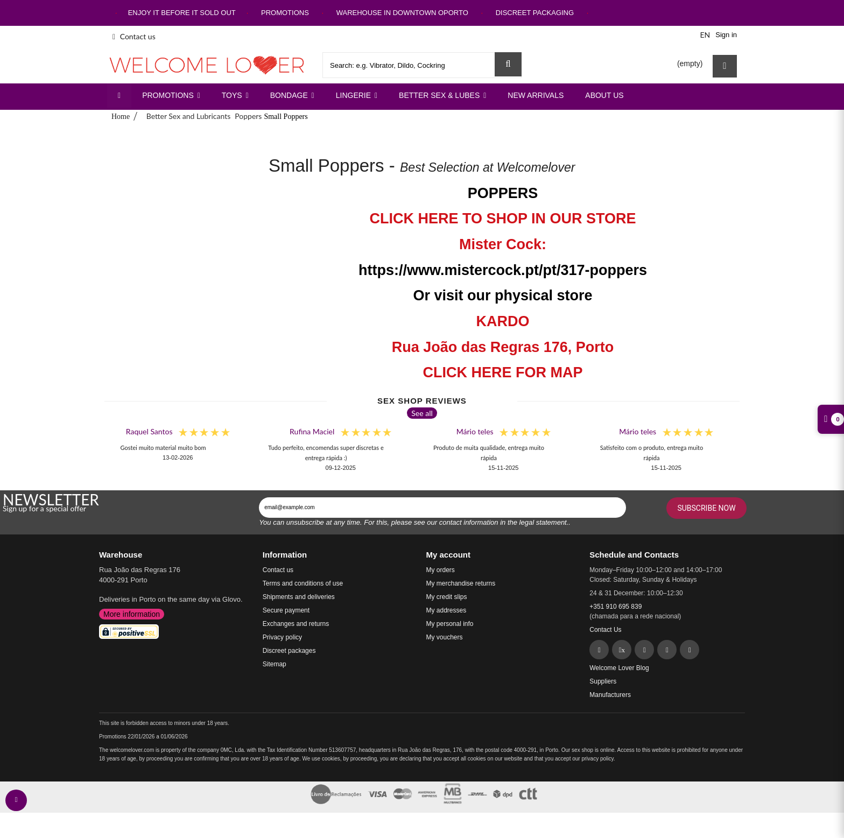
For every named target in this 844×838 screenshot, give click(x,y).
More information (131, 614)
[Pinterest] (644, 649)
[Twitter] (621, 649)
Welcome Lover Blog (619, 668)
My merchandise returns (461, 583)
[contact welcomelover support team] (16, 800)
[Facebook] (599, 649)
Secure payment (286, 610)
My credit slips (446, 597)
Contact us (134, 36)
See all (422, 413)
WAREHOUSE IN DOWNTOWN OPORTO (402, 13)
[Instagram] (667, 649)
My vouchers (444, 637)
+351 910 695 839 (615, 606)
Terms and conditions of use (303, 583)
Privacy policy (282, 637)
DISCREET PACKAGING (535, 13)
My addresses (446, 610)
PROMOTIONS (285, 13)
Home (120, 116)
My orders (440, 570)
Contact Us (605, 629)
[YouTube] (689, 649)
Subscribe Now (706, 508)
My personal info (450, 624)
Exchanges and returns (296, 624)
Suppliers (602, 681)
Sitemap (274, 664)
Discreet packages (289, 650)
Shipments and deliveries (299, 597)
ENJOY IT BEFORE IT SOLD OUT (182, 13)
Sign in (726, 35)
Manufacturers (610, 695)
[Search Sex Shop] (508, 64)
